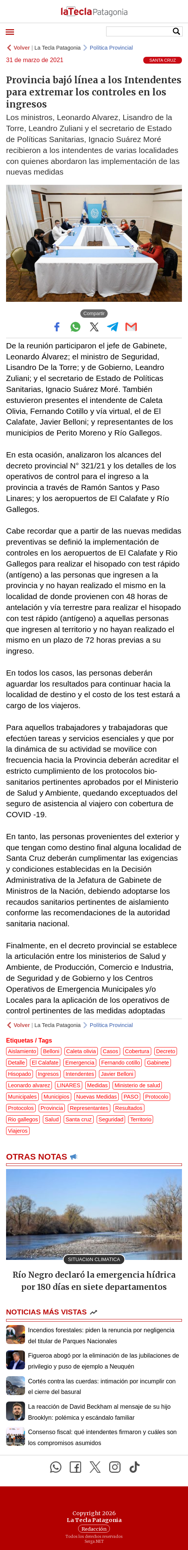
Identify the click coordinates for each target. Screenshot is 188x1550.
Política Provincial (111, 48)
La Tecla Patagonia (57, 48)
